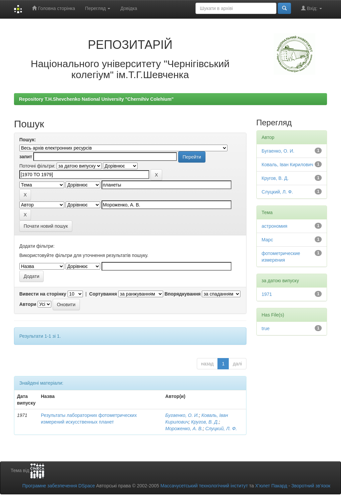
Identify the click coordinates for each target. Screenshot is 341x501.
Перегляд (97, 8)
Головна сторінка (53, 8)
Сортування (103, 294)
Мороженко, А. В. (183, 428)
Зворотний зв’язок (310, 485)
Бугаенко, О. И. (182, 415)
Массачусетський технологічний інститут (204, 485)
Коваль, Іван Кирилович (287, 164)
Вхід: (311, 8)
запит (25, 156)
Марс (267, 239)
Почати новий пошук (46, 226)
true (266, 328)
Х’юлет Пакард (271, 485)
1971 (267, 294)
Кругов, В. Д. (205, 422)
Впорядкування (183, 294)
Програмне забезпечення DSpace (58, 485)
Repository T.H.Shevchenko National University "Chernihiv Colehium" (96, 99)
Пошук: (27, 139)
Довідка (128, 8)
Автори (27, 304)
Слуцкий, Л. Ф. (221, 428)
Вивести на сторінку (42, 294)
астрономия (274, 226)
